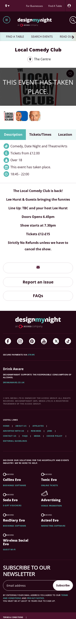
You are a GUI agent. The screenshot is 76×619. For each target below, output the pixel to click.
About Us (20, 425)
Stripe (31, 354)
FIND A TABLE (15, 36)
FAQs (38, 295)
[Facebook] (8, 341)
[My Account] (70, 5)
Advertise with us (13, 430)
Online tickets (49, 485)
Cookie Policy (55, 435)
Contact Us (9, 435)
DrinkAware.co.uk (13, 382)
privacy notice (35, 598)
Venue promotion (51, 505)
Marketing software (53, 525)
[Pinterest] (32, 341)
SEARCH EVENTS (42, 36)
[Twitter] (56, 341)
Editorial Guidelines (15, 440)
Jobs (49, 430)
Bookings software (14, 485)
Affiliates (38, 425)
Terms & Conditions (13, 617)
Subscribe (63, 585)
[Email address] (28, 585)
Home (6, 425)
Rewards (36, 430)
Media (37, 435)
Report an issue (38, 282)
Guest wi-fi (9, 549)
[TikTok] (68, 341)
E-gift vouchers (12, 505)
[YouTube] (44, 341)
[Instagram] (20, 341)
